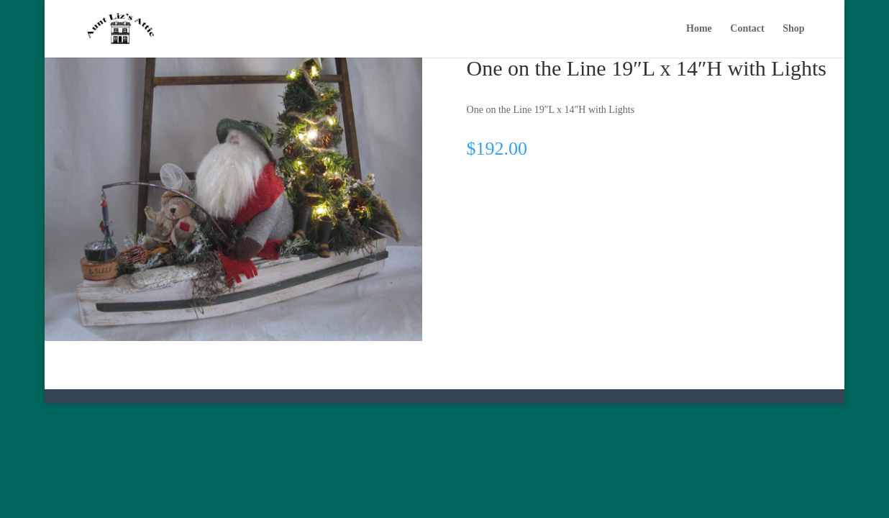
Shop (793, 29)
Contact (747, 29)
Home (699, 29)
